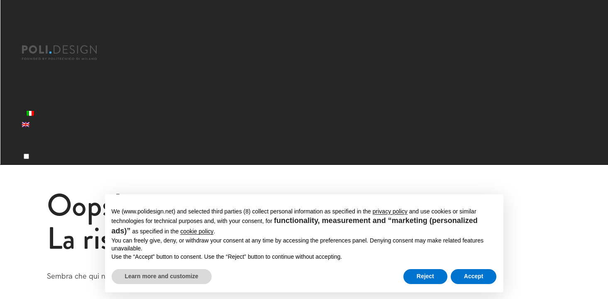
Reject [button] (425, 276)
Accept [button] (473, 276)
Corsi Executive (47, 79)
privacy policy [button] (390, 211)
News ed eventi (47, 102)
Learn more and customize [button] (161, 276)
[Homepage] (67, 52)
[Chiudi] (27, 40)
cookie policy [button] (196, 231)
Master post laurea (53, 68)
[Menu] (26, 156)
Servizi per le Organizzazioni (68, 91)
